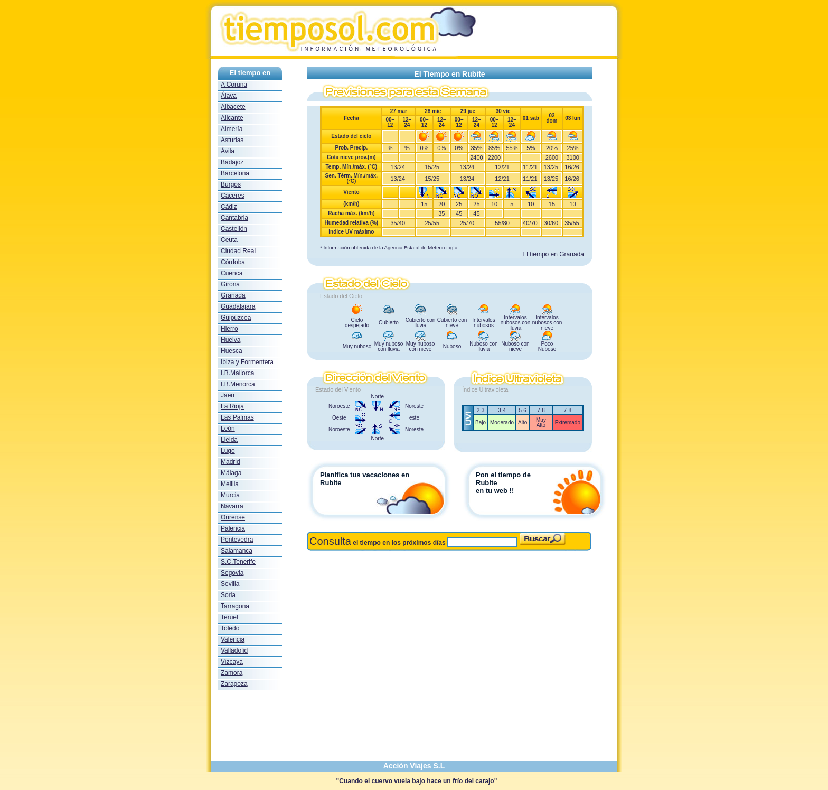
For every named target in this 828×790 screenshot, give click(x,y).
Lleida (229, 439)
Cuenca (231, 273)
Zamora (231, 672)
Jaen (227, 395)
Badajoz (232, 162)
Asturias (232, 140)
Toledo (230, 628)
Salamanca (236, 550)
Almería (231, 129)
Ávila (227, 151)
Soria (228, 595)
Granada (233, 295)
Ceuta (229, 240)
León (228, 428)
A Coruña (234, 84)
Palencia (233, 528)
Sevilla (230, 584)
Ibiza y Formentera (247, 362)
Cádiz (229, 206)
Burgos (231, 184)
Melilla (230, 484)
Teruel (229, 617)
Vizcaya (232, 661)
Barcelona (235, 173)
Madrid (230, 462)
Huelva (230, 339)
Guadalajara (238, 306)
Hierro (229, 328)
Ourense (233, 517)
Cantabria (234, 217)
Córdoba (233, 262)
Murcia (230, 495)
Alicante (232, 118)
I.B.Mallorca (237, 373)
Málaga (231, 473)
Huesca (231, 351)
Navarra (232, 506)
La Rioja (232, 406)
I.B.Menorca (238, 384)
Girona (230, 284)
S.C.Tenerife (238, 561)
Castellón (234, 229)
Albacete (233, 106)
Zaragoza (234, 683)
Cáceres (232, 195)
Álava (229, 95)
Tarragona (235, 606)
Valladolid (234, 650)
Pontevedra (237, 539)
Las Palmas (237, 417)
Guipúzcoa (236, 317)
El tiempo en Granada (553, 254)
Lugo (228, 450)
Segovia (232, 573)
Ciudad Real (238, 251)
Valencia (232, 639)
